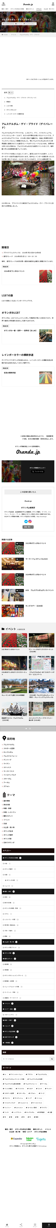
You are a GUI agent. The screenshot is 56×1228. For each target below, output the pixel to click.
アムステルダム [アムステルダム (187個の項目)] (42, 1074)
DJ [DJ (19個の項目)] (5, 1074)
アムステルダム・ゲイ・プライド (29, 34)
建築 (8, 936)
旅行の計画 (10, 903)
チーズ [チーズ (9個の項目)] (42, 1093)
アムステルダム (29, 23)
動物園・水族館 (11, 981)
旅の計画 (7, 805)
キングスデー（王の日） (35, 606)
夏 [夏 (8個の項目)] (11, 1117)
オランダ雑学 (8, 835)
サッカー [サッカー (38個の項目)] (49, 1088)
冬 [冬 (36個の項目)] (5, 1117)
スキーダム (7, 779)
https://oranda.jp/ (42, 516)
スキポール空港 (9, 748)
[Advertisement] (28, 59)
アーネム (7, 782)
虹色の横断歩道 (10, 373)
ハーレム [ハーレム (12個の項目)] (39, 1098)
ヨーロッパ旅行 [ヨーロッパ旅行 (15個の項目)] (32, 1107)
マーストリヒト (9, 771)
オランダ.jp (32, 1144)
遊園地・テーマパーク (13, 998)
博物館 (8, 970)
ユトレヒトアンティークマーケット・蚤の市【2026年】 (41, 719)
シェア (21, 1225)
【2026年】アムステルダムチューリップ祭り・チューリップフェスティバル (41, 696)
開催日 (7, 101)
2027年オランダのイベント (11, 649)
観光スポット (30, 9)
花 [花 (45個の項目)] (30, 1117)
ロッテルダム (8, 752)
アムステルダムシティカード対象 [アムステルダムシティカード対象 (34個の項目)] (14, 1079)
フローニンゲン (11, 1015)
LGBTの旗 (8, 105)
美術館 (8, 964)
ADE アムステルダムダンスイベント (40, 590)
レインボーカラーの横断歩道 (14, 113)
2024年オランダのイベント (36, 575)
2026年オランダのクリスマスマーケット (14, 673)
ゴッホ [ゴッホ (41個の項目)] (40, 1088)
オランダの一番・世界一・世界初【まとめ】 (20, 331)
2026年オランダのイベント (14, 271)
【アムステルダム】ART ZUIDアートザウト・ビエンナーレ (41, 673)
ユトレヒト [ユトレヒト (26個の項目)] (19, 1107)
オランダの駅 (12, 880)
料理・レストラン (10, 812)
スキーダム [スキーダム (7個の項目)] (22, 1093)
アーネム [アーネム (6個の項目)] (44, 1084)
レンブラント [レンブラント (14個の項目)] (17, 1112)
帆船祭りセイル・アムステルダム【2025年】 (12, 719)
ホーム (7, 1225)
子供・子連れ (10, 931)
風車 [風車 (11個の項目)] (37, 1117)
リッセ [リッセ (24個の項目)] (7, 1112)
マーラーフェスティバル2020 (37, 559)
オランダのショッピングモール (16, 975)
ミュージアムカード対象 (14, 987)
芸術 (8, 897)
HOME (6, 34)
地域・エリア (27, 1132)
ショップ (9, 1026)
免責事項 (50, 436)
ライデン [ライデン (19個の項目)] (44, 1107)
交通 (5, 823)
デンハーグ (7, 760)
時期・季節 (7, 808)
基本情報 (7, 801)
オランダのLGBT (10, 109)
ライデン (7, 763)
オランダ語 (7, 839)
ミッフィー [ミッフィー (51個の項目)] (8, 1107)
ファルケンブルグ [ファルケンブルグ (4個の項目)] (10, 1103)
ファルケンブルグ (10, 775)
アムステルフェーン (10, 756)
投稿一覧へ (27, 527)
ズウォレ (7, 786)
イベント (39, 9)
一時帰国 (9, 1043)
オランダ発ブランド (12, 947)
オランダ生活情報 (12, 1031)
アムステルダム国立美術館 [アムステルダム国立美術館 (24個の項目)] (12, 1084)
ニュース (9, 886)
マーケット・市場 (12, 992)
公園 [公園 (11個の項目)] (50, 1112)
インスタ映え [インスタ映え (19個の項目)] (9, 1088)
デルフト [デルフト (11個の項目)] (7, 1098)
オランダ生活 (8, 831)
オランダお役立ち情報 (17, 9)
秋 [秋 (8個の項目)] (24, 1117)
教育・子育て (10, 1020)
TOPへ (49, 1225)
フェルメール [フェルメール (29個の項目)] (24, 1103)
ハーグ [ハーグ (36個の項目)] (30, 1098)
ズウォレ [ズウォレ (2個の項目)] (33, 1093)
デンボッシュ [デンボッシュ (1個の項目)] (19, 1098)
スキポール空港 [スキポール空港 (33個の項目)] (9, 1093)
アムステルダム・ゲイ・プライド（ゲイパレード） (20, 97)
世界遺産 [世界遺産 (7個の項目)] (41, 1112)
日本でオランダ (9, 842)
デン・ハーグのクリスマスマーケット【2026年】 (41, 650)
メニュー (35, 1225)
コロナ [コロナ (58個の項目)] (31, 1088)
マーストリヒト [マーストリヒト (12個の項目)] (37, 1103)
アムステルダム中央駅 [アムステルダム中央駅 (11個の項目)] (35, 1079)
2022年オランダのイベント (36, 543)
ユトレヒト (7, 767)
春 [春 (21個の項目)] (17, 1117)
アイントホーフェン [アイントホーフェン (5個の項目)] (17, 1074)
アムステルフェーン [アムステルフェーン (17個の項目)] (31, 1084)
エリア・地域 (10, 1009)
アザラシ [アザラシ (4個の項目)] (30, 1074)
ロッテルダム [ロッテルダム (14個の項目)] (30, 1112)
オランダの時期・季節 (13, 908)
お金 (8, 863)
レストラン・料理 (12, 919)
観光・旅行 (5, 9)
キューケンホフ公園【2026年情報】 (13, 695)
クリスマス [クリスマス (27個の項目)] (20, 1088)
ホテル (8, 914)
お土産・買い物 (48, 9)
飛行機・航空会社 (12, 925)
